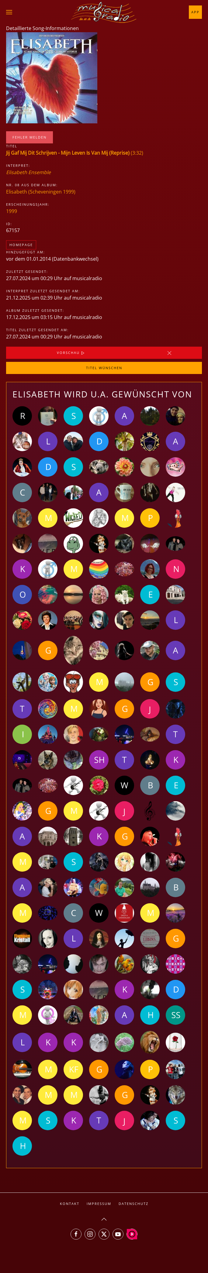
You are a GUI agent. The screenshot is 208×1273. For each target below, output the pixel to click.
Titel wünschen (104, 367)
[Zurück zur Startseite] (104, 12)
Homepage (21, 244)
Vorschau (71, 353)
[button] (9, 12)
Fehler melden (29, 137)
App (195, 12)
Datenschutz (133, 1203)
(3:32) (74, 152)
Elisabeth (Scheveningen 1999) (40, 191)
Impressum (99, 1203)
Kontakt (69, 1203)
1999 (11, 211)
